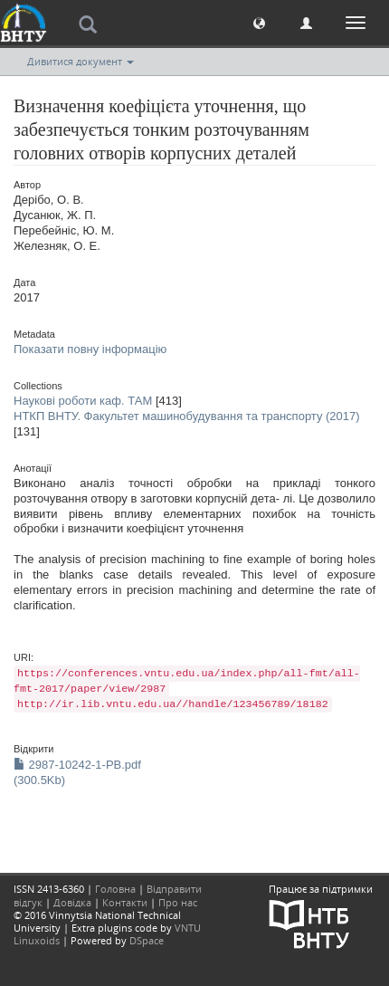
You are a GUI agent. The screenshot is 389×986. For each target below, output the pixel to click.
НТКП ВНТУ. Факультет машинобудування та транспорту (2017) (187, 416)
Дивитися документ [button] (80, 61)
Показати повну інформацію (90, 349)
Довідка (72, 902)
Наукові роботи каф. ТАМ (83, 400)
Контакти (124, 902)
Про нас (177, 902)
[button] (259, 22)
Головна (115, 888)
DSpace (146, 940)
